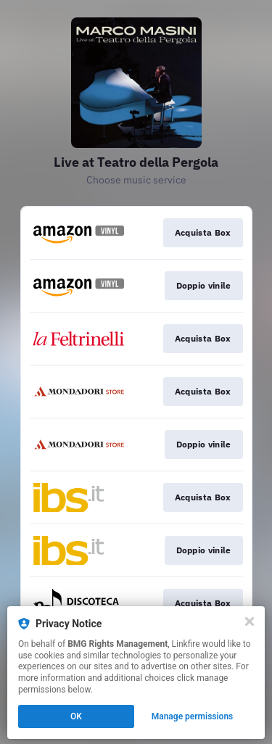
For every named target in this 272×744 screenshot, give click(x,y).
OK (76, 716)
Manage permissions (193, 716)
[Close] (249, 621)
